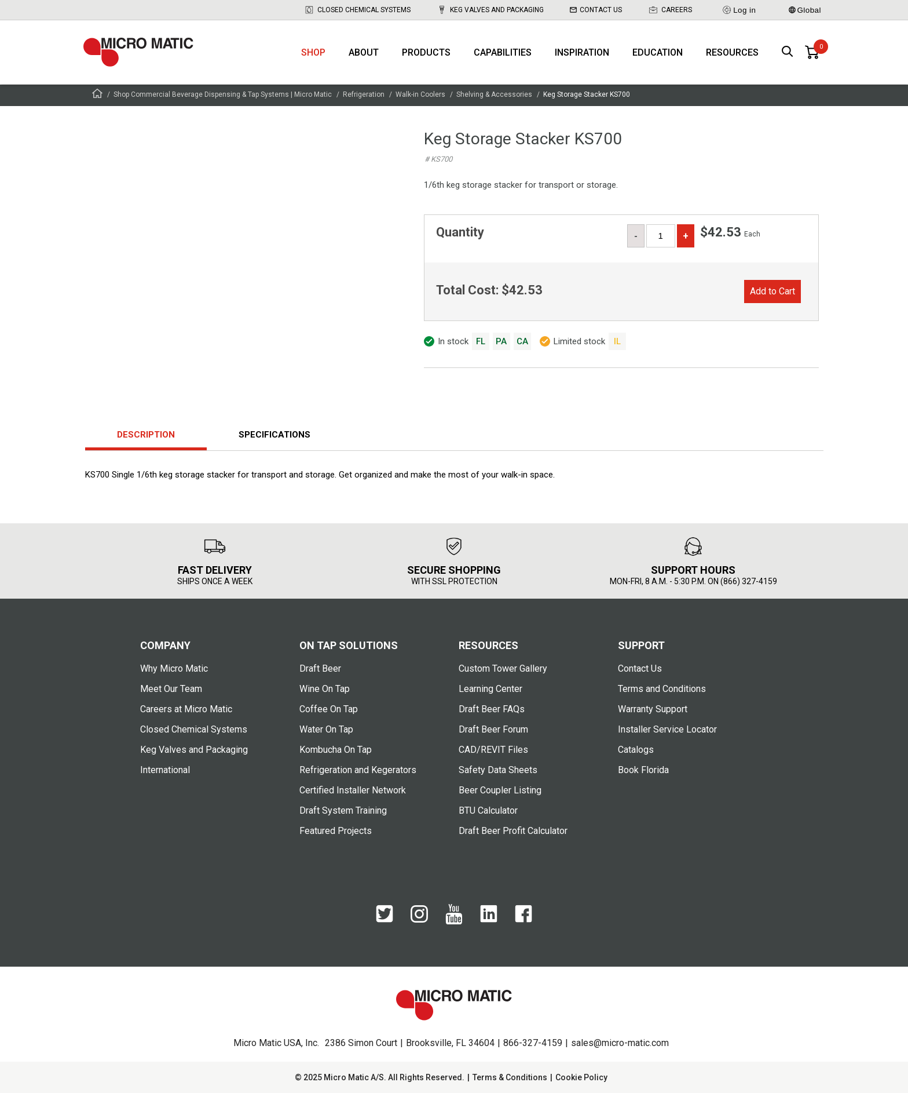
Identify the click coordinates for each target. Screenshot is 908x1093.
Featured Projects (335, 830)
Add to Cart (772, 291)
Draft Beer (320, 668)
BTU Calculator (488, 810)
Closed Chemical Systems (357, 10)
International (165, 769)
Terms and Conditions (662, 688)
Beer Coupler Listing (500, 790)
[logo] (138, 52)
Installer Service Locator (667, 729)
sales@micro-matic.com (620, 1042)
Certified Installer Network (352, 790)
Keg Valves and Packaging (490, 10)
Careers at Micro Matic (186, 709)
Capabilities (503, 52)
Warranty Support (652, 709)
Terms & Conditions (510, 1077)
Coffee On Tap (328, 709)
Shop (313, 52)
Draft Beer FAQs (492, 709)
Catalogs (636, 749)
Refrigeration (364, 94)
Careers (670, 10)
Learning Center (490, 688)
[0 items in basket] (812, 52)
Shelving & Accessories (494, 94)
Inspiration (582, 52)
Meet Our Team (171, 688)
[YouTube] (454, 915)
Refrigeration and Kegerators (357, 769)
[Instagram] (419, 914)
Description (146, 434)
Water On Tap (326, 729)
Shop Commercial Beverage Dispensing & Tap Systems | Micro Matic (223, 94)
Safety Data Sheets (498, 769)
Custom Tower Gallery (503, 668)
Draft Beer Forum (493, 729)
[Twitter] (384, 914)
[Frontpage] (97, 95)
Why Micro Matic (174, 668)
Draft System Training (343, 810)
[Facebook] (523, 914)
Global (805, 10)
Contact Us (596, 10)
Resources (732, 52)
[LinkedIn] (488, 914)
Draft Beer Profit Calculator (513, 830)
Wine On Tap (324, 688)
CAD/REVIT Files (493, 749)
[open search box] (787, 52)
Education (657, 52)
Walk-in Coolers (420, 94)
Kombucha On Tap (335, 749)
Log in (739, 10)
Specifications (274, 434)
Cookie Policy (581, 1077)
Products (426, 52)
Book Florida (643, 769)
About (364, 52)
